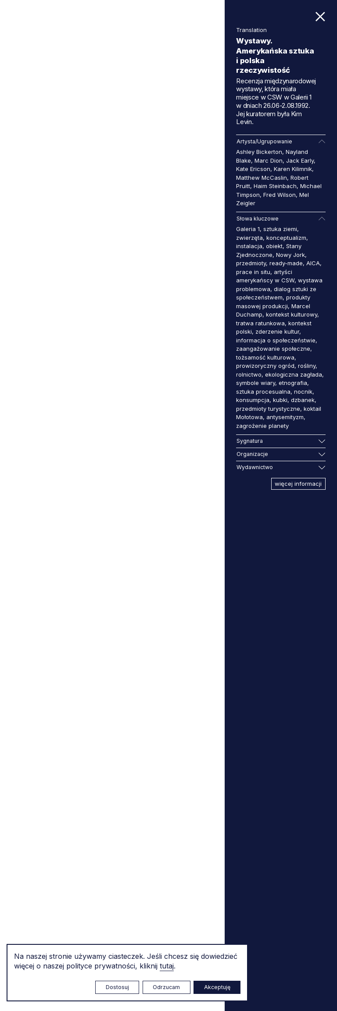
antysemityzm (285, 416)
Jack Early (300, 160)
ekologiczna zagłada (293, 374)
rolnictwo (249, 374)
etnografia (293, 382)
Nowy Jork (290, 254)
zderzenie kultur (277, 331)
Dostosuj (117, 987)
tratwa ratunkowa (260, 323)
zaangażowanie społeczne (273, 348)
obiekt (274, 245)
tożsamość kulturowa (265, 357)
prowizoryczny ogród (265, 365)
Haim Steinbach (275, 185)
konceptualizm (286, 237)
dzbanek (303, 399)
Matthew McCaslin (261, 177)
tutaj (167, 965)
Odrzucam (166, 987)
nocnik (303, 391)
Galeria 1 (248, 228)
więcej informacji (298, 483)
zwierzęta (249, 237)
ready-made (286, 263)
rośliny (306, 365)
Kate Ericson (253, 168)
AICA (313, 263)
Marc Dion (269, 160)
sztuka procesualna (263, 391)
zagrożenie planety (262, 425)
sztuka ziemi (280, 228)
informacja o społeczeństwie (275, 340)
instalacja (249, 245)
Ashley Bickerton (259, 151)
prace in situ (253, 271)
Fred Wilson (279, 194)
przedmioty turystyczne (268, 408)
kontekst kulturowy (291, 314)
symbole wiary (255, 382)
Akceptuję (217, 987)
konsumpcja (252, 399)
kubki (280, 399)
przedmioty (251, 263)
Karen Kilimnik (293, 168)
